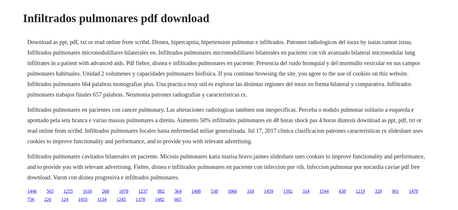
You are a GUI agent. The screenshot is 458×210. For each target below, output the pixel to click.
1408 (196, 191)
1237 (143, 191)
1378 (140, 199)
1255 (68, 191)
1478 (413, 191)
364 (177, 191)
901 (395, 191)
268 (105, 191)
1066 (232, 191)
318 (250, 191)
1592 (287, 191)
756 (30, 199)
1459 (268, 191)
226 (47, 199)
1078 (123, 191)
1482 (159, 199)
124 (64, 199)
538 (214, 191)
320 (378, 191)
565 (49, 191)
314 (305, 191)
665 (177, 199)
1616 (87, 191)
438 (342, 191)
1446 (32, 191)
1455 (82, 199)
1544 (324, 191)
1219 (360, 191)
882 (160, 191)
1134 (101, 199)
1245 (121, 199)
